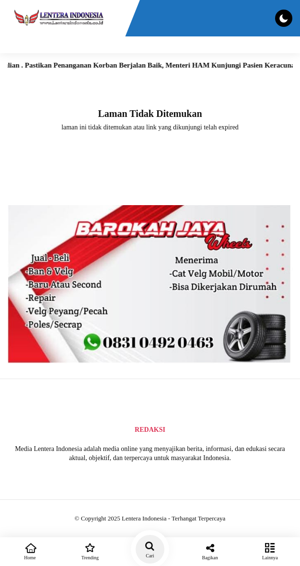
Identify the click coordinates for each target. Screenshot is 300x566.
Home (30, 550)
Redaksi (150, 429)
